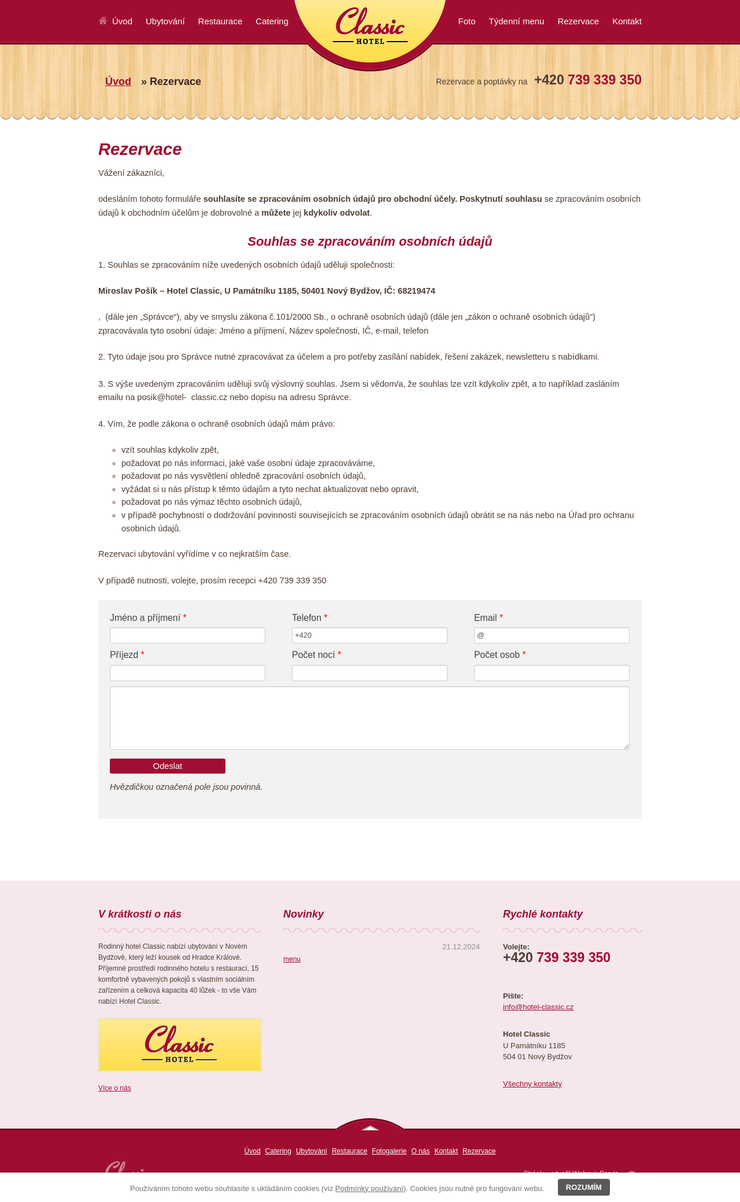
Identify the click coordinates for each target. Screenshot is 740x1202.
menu (292, 959)
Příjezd (127, 655)
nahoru (370, 1124)
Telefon (309, 618)
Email (488, 618)
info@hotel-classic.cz (538, 1007)
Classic (370, 36)
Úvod (118, 81)
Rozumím (584, 1187)
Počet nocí (316, 655)
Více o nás (114, 1088)
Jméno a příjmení (148, 618)
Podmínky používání (369, 1188)
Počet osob (500, 655)
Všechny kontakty (532, 1083)
